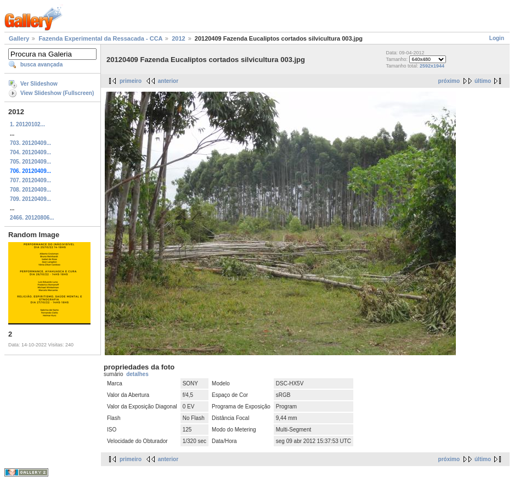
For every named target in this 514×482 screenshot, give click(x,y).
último (483, 81)
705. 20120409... (30, 162)
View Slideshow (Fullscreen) (57, 93)
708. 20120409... (30, 190)
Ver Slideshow (39, 84)
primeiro (131, 81)
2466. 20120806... (32, 218)
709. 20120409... (30, 199)
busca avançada (41, 64)
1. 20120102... (27, 124)
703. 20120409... (30, 143)
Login (496, 38)
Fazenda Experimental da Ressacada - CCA (100, 38)
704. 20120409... (30, 152)
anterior (168, 81)
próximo (449, 81)
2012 (178, 38)
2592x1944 (432, 66)
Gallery (19, 38)
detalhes (137, 374)
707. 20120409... (30, 180)
